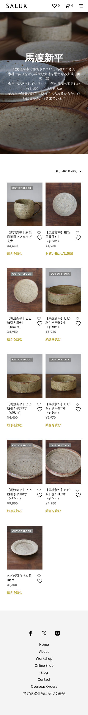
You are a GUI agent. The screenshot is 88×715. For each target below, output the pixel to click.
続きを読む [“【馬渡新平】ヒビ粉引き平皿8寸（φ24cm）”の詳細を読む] (14, 511)
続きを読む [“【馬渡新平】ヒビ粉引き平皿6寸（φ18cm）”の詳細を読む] (53, 511)
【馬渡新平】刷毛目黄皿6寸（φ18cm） (58, 237)
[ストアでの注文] (67, 171)
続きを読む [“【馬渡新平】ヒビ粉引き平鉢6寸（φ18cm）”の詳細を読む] (53, 339)
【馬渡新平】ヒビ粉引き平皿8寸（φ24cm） (19, 494)
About (44, 651)
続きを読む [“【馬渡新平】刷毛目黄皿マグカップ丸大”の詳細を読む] (14, 253)
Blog (44, 672)
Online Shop (44, 665)
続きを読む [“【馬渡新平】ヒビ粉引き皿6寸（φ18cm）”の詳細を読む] (14, 339)
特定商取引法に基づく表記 (44, 693)
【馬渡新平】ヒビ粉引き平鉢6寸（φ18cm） (58, 322)
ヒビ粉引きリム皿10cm (19, 578)
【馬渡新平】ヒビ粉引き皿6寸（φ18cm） (19, 322)
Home (44, 644)
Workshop (44, 658)
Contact (44, 679)
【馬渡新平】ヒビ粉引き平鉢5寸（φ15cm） (19, 408)
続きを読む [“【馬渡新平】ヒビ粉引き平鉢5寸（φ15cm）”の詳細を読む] (14, 425)
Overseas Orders (44, 686)
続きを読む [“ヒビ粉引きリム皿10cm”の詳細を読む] (14, 592)
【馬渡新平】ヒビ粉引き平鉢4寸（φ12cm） (58, 408)
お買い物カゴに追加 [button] (59, 253)
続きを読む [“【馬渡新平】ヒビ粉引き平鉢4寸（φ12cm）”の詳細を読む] (53, 425)
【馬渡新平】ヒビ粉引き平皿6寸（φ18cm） (58, 494)
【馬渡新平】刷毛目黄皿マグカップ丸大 (19, 237)
